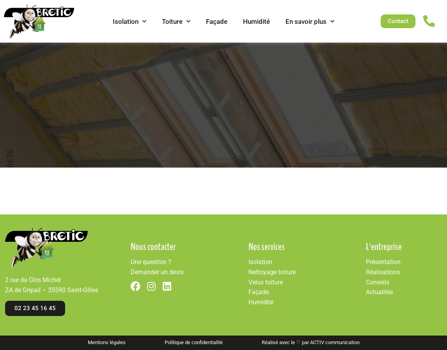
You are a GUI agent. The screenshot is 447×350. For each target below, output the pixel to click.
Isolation (129, 21)
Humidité (256, 21)
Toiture (176, 21)
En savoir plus (310, 21)
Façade (216, 21)
